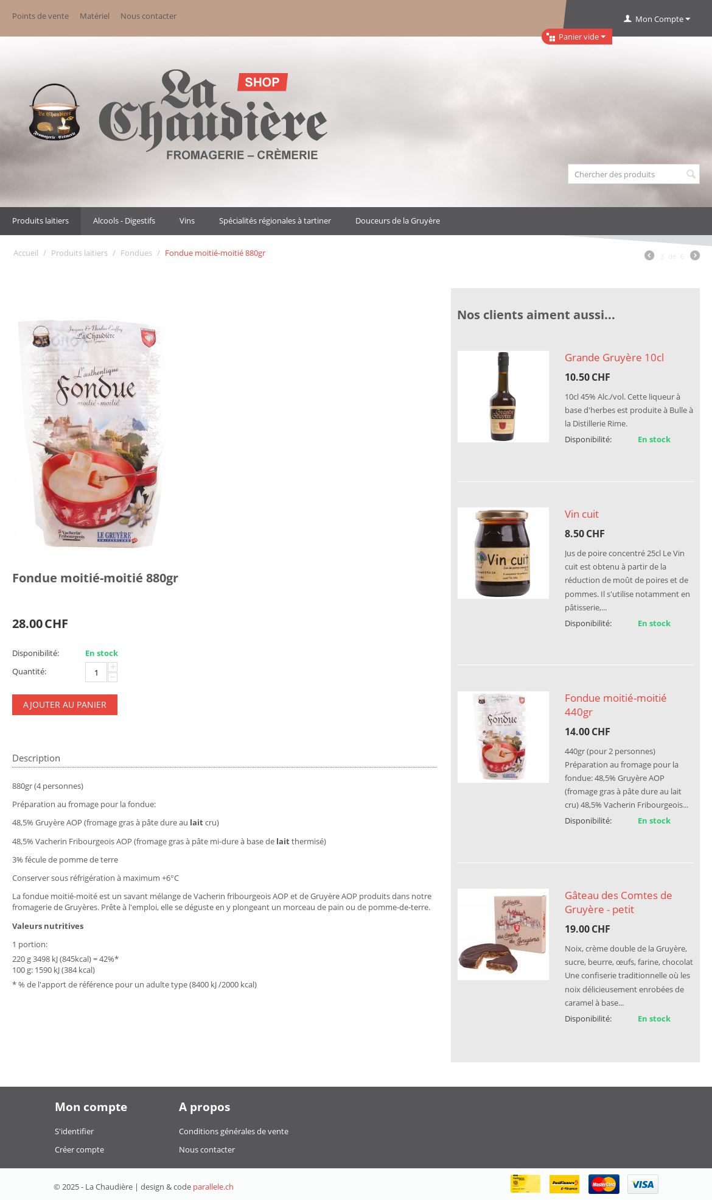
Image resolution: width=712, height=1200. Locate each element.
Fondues (136, 252)
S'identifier (74, 1131)
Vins (187, 220)
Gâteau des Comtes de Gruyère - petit (618, 902)
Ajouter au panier (64, 704)
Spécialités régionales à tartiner (275, 220)
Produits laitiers (40, 220)
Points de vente (40, 15)
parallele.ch (213, 1186)
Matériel (95, 15)
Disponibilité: (35, 653)
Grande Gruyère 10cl (614, 357)
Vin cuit (582, 514)
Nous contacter (148, 15)
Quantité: (29, 671)
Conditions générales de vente (233, 1131)
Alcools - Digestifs (124, 220)
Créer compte (79, 1149)
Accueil (25, 252)
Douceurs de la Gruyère (397, 220)
